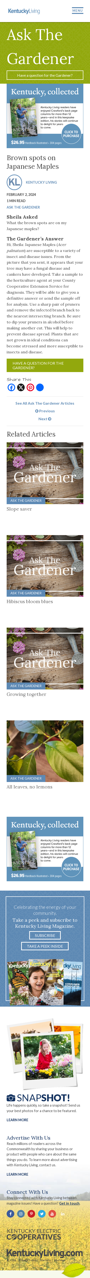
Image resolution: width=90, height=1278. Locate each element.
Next (44, 418)
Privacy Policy (28, 1260)
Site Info (45, 1260)
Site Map (59, 1260)
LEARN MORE (17, 1174)
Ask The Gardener (23, 207)
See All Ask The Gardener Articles (44, 403)
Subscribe (45, 935)
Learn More (17, 1120)
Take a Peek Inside (45, 946)
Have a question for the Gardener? (45, 75)
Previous (45, 410)
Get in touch (69, 1203)
